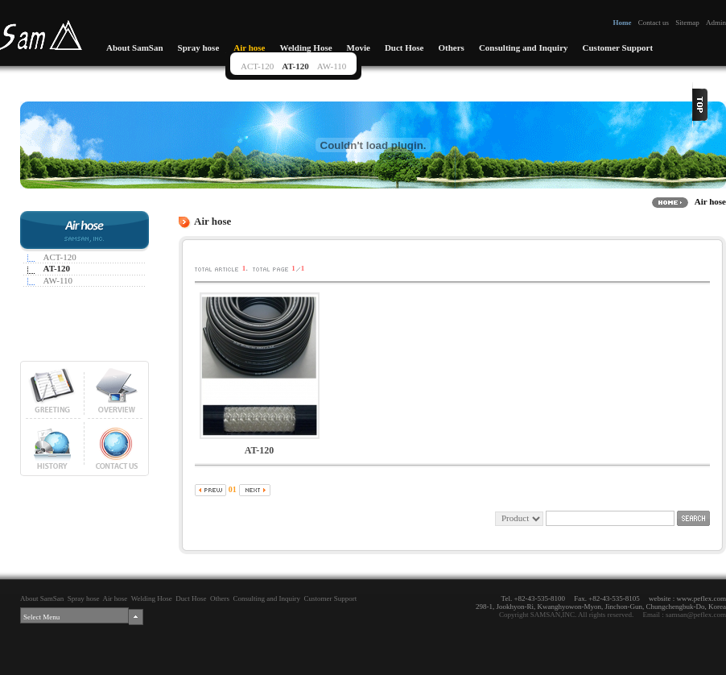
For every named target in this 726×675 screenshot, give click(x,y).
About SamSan (134, 47)
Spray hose (199, 47)
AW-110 (332, 66)
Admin (716, 23)
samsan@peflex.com (696, 615)
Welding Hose (305, 47)
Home (622, 23)
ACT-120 (257, 66)
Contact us (653, 23)
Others (451, 47)
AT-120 (295, 66)
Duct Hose (404, 47)
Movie (358, 47)
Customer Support (618, 47)
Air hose (249, 47)
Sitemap (687, 23)
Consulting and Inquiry (523, 47)
